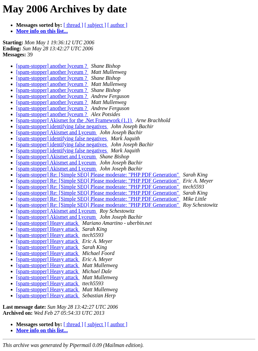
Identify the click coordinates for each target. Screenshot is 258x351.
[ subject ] (95, 25)
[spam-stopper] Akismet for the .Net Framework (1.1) (74, 120)
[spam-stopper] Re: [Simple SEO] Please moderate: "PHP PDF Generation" (98, 175)
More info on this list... (42, 31)
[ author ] (118, 25)
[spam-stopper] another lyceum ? (52, 66)
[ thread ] (73, 25)
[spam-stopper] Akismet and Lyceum (56, 132)
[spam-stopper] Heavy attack (48, 223)
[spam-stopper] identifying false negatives (62, 126)
